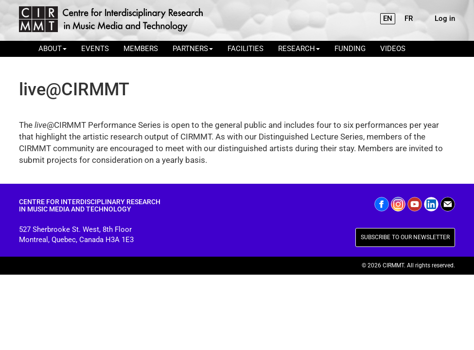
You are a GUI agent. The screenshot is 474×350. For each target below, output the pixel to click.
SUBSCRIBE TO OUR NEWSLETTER (405, 237)
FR (408, 18)
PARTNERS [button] (193, 48)
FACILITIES (245, 48)
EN (387, 18)
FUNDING (350, 48)
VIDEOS (392, 48)
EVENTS (95, 48)
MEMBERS (140, 48)
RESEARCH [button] (299, 48)
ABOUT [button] (52, 48)
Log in (445, 18)
